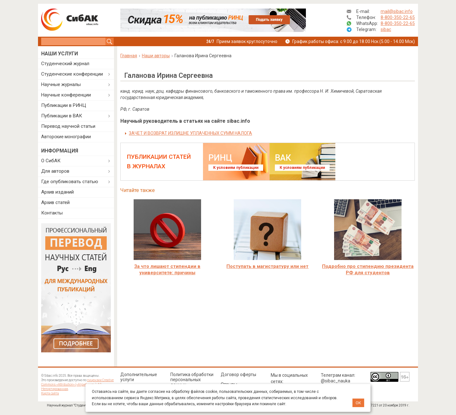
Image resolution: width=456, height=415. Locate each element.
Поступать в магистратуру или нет (267, 266)
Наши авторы (156, 55)
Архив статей (55, 202)
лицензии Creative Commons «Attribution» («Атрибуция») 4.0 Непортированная (77, 384)
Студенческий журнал (65, 63)
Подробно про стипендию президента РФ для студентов (368, 269)
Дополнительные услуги (138, 377)
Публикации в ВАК (61, 116)
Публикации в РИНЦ (63, 105)
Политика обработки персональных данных (191, 379)
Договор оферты (238, 374)
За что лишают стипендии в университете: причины (167, 269)
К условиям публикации (235, 167)
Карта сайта (50, 393)
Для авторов (55, 171)
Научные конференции (66, 95)
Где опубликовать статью (69, 181)
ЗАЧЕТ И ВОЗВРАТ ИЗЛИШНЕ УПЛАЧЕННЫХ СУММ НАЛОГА (190, 133)
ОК (358, 402)
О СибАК (50, 161)
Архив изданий (57, 192)
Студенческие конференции (72, 74)
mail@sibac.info (397, 11)
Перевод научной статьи (68, 126)
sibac (386, 29)
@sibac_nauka (335, 380)
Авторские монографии (66, 136)
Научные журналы (61, 84)
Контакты (52, 213)
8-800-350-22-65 (398, 17)
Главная (128, 55)
